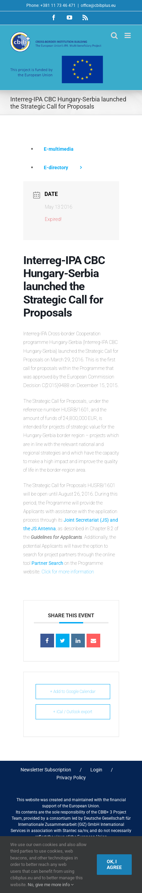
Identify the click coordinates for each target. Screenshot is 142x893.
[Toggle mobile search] (114, 35)
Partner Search (47, 563)
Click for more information (67, 571)
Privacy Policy (71, 777)
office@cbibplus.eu (98, 5)
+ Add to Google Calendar (72, 691)
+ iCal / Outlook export (72, 711)
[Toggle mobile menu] (128, 35)
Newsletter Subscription (46, 769)
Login (96, 769)
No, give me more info (51, 884)
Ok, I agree (114, 864)
